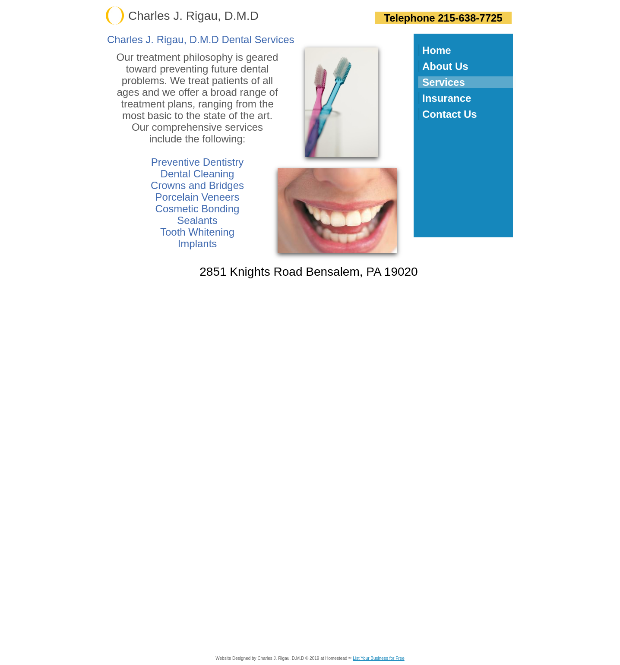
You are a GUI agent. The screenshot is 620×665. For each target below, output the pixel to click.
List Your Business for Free (379, 658)
